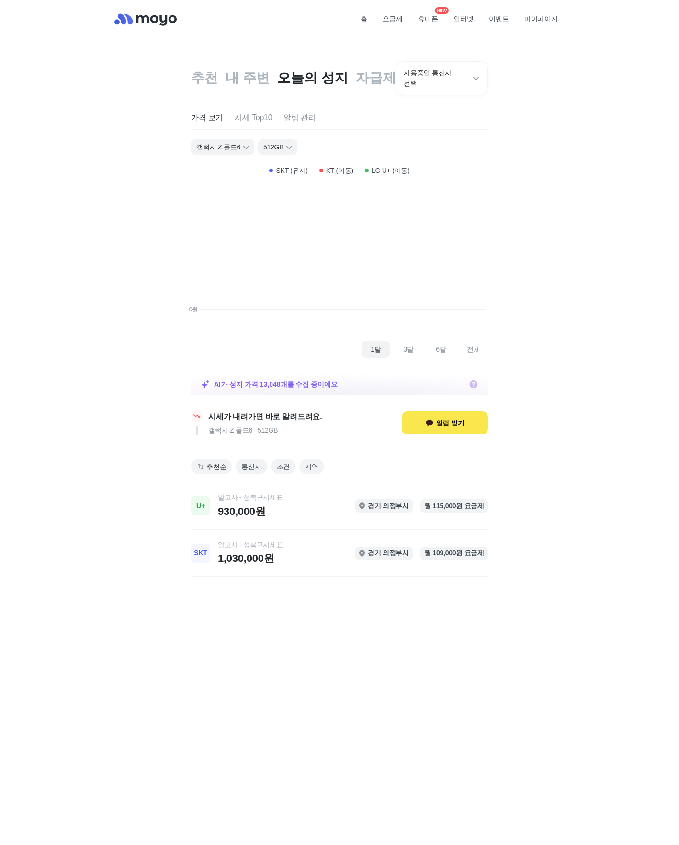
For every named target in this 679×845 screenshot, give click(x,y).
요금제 (393, 19)
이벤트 (499, 19)
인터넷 (463, 19)
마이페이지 (541, 19)
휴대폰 (431, 16)
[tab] (207, 118)
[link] (339, 505)
